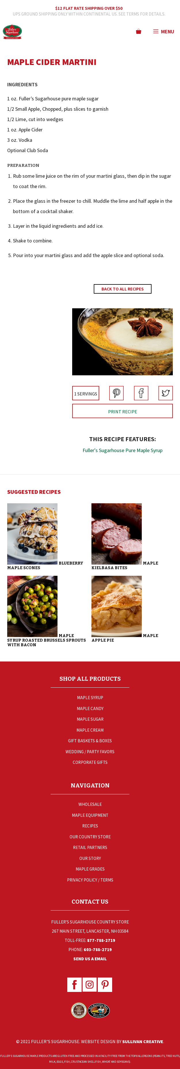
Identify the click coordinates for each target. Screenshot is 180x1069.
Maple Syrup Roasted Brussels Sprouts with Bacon (46, 640)
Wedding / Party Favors (90, 751)
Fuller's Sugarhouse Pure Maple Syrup (122, 450)
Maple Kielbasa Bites (124, 565)
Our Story (90, 858)
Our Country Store (90, 836)
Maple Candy (90, 708)
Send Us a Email (90, 958)
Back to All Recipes (123, 289)
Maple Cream (90, 730)
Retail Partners (90, 847)
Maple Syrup (90, 697)
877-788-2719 (101, 940)
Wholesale (90, 804)
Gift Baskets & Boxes (90, 740)
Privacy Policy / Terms (90, 880)
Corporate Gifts (90, 762)
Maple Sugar (90, 719)
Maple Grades (90, 869)
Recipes (90, 826)
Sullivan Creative (142, 1042)
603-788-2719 (98, 949)
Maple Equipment (90, 815)
